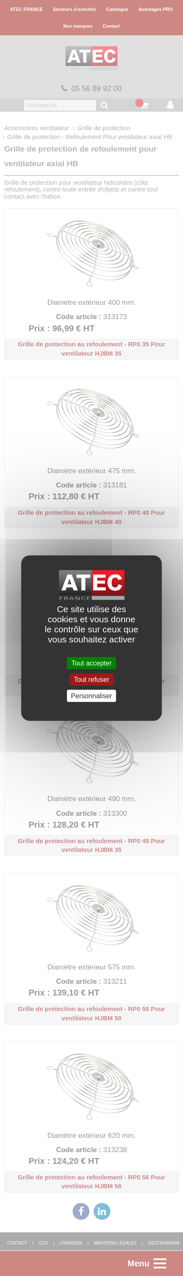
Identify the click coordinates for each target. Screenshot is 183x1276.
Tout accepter (91, 662)
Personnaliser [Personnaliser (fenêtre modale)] (91, 696)
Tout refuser (91, 679)
